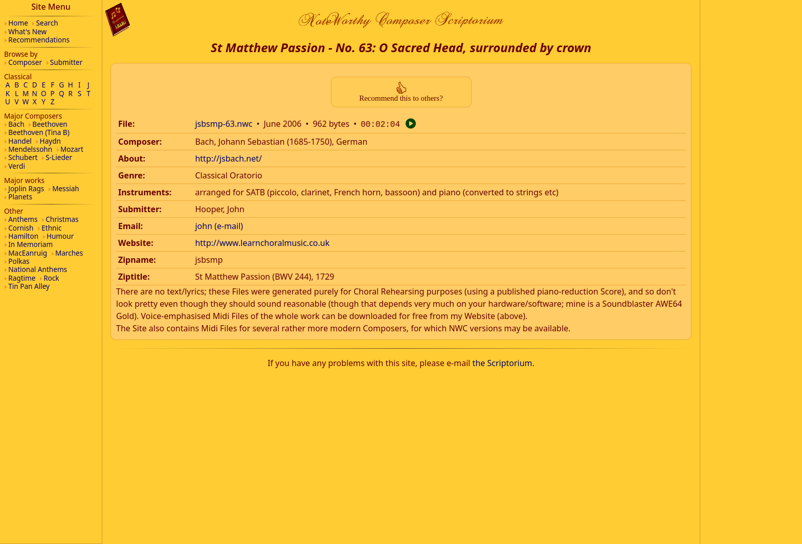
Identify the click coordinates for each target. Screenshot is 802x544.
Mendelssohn (30, 149)
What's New (27, 31)
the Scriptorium (502, 362)
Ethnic (51, 228)
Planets (20, 196)
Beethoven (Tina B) (39, 132)
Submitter (66, 62)
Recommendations (39, 39)
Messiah (65, 188)
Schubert (22, 157)
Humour (60, 236)
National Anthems (37, 269)
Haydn (50, 141)
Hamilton (23, 236)
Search (47, 23)
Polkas (18, 261)
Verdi (16, 166)
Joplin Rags (26, 188)
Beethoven (49, 124)
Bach (16, 124)
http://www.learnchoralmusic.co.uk (262, 241)
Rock (51, 278)
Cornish (20, 228)
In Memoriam (30, 244)
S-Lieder (59, 157)
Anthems (22, 219)
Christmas (62, 219)
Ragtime (21, 278)
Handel (20, 141)
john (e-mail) (219, 225)
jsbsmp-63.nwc (223, 123)
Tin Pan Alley (29, 286)
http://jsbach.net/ (228, 157)
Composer (25, 62)
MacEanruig (27, 253)
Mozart (71, 149)
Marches (69, 253)
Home (18, 23)
